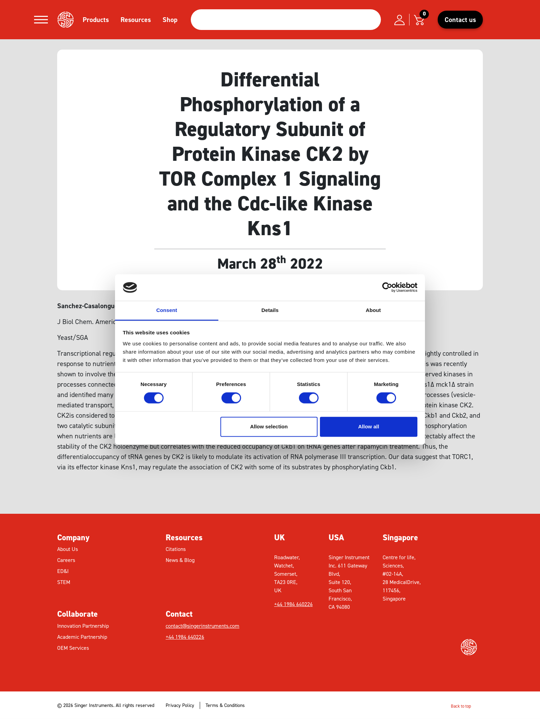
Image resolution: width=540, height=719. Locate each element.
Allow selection (269, 426)
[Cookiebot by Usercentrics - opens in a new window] (387, 287)
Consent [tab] (166, 310)
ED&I (63, 571)
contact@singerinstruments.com (202, 625)
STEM (63, 582)
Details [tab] (270, 310)
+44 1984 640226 (185, 636)
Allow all (368, 426)
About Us (67, 549)
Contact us (460, 19)
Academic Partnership (82, 636)
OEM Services (73, 648)
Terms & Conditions (225, 705)
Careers (66, 560)
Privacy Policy (180, 705)
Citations (176, 549)
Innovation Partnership (83, 625)
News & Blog (180, 560)
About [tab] (373, 310)
